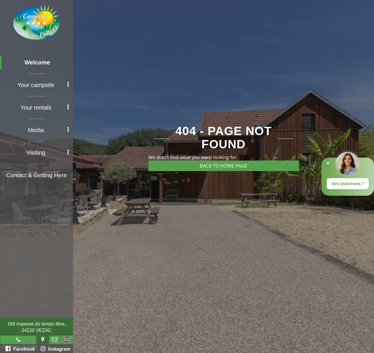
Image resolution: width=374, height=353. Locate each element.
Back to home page (223, 166)
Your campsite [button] (43, 85)
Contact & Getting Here (36, 175)
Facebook (20, 349)
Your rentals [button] (44, 107)
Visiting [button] (48, 152)
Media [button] (48, 130)
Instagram (55, 349)
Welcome (37, 62)
